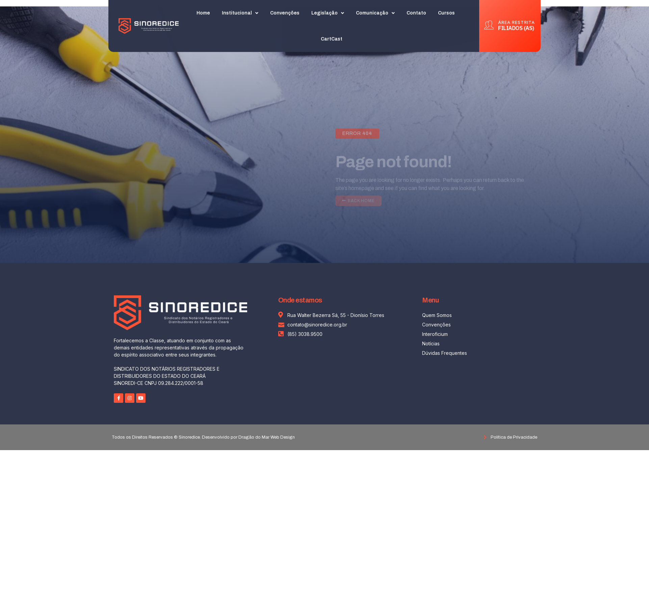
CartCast (331, 37)
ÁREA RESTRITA (516, 20)
